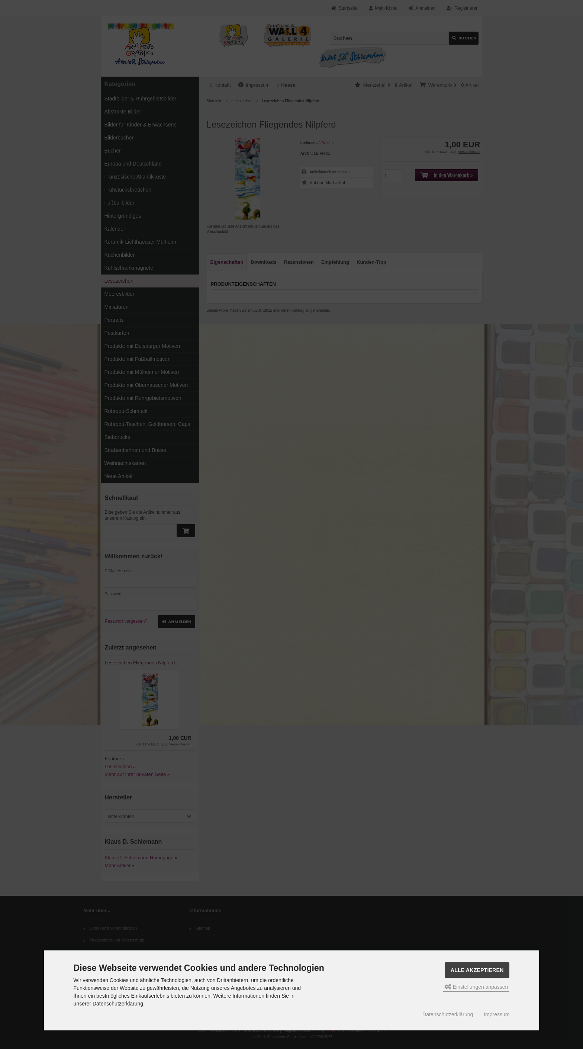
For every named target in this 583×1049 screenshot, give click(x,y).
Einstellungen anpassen (476, 987)
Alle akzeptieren (477, 970)
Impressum (496, 1014)
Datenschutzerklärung (447, 1014)
